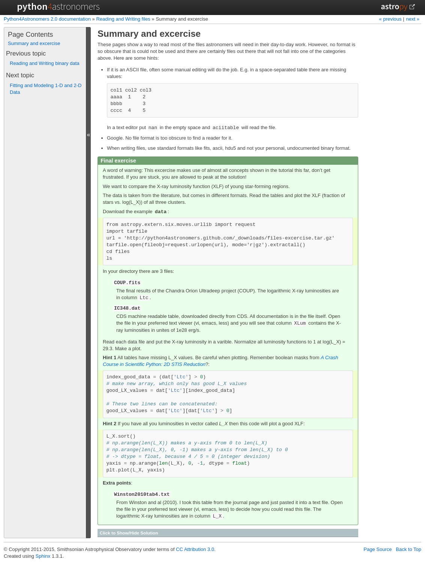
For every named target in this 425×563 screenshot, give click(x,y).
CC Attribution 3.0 (195, 549)
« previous (391, 19)
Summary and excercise (34, 43)
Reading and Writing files (123, 19)
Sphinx (43, 556)
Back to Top (408, 549)
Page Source (377, 549)
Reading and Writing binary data (45, 63)
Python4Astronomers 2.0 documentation (47, 19)
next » (412, 19)
